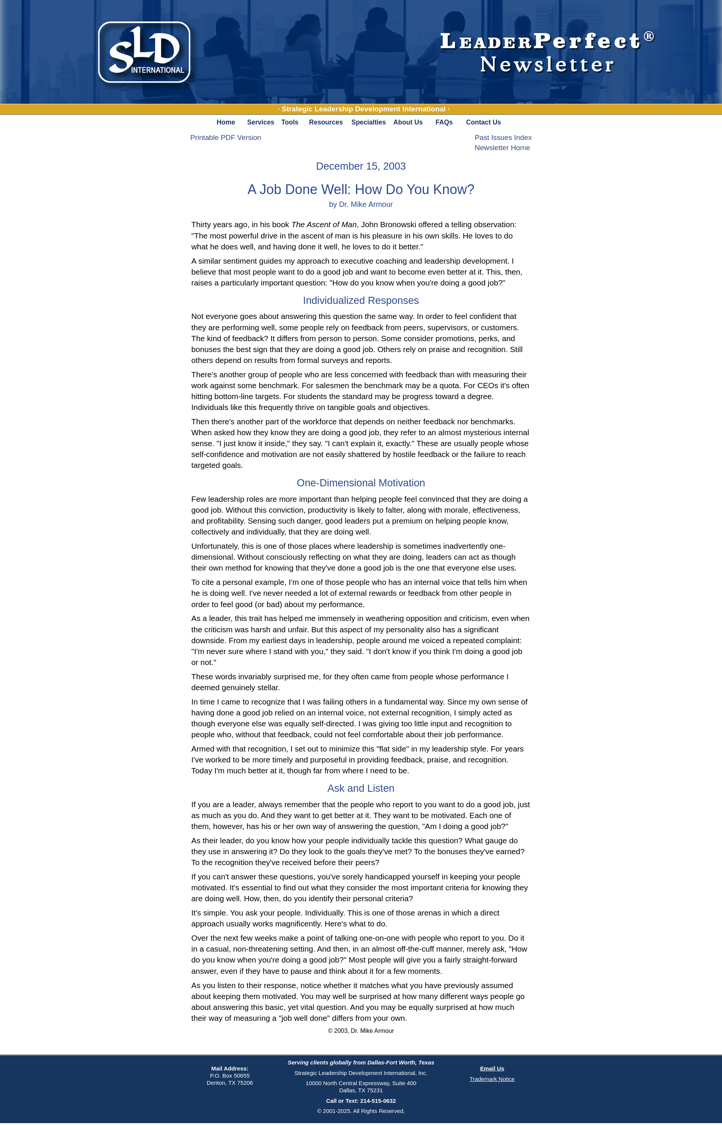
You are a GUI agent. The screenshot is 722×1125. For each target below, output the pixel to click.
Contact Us (483, 122)
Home (226, 122)
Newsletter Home (502, 148)
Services (260, 122)
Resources (326, 122)
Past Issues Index (503, 137)
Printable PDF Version (225, 137)
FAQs (444, 122)
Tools (290, 122)
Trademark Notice (492, 1079)
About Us (408, 122)
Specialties (368, 122)
